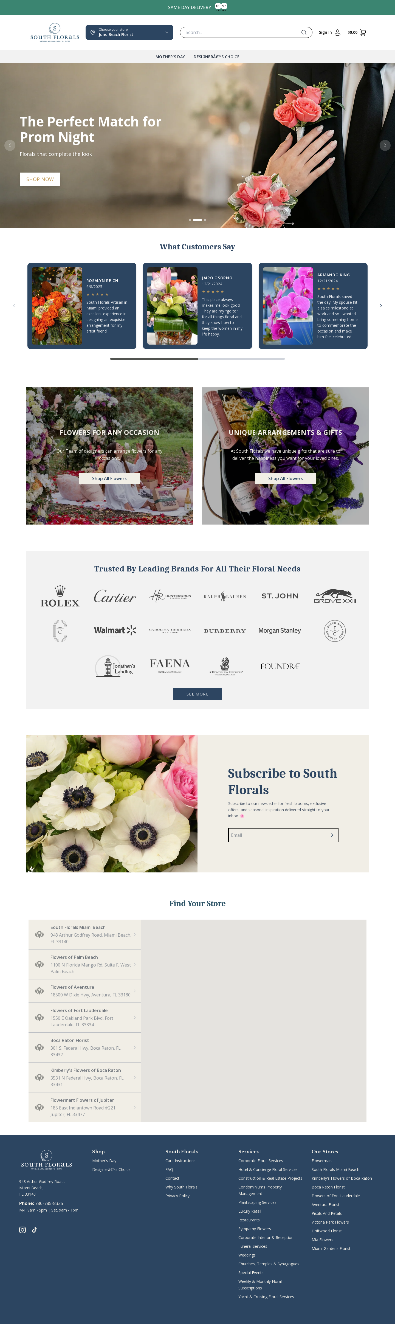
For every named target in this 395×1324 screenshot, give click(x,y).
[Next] (380, 305)
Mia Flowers (322, 1239)
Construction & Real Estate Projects (270, 1178)
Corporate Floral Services (260, 1160)
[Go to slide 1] (190, 220)
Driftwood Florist (327, 1230)
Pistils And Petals (327, 1213)
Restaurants (249, 1219)
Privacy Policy (177, 1195)
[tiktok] (34, 1230)
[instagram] (22, 1230)
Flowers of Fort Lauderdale (336, 1195)
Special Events (251, 1272)
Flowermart (322, 1160)
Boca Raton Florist (328, 1187)
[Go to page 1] (154, 359)
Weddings (247, 1255)
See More (197, 694)
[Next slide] (385, 145)
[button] (85, 935)
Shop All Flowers (109, 478)
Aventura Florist (326, 1204)
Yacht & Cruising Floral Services (266, 1296)
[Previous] (14, 305)
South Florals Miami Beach (335, 1169)
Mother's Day (170, 56)
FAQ (169, 1169)
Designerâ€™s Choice (216, 56)
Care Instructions (180, 1160)
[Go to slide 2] (197, 220)
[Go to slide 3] (205, 220)
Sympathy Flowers (254, 1228)
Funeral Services (252, 1246)
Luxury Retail (249, 1211)
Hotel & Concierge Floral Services (268, 1169)
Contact (172, 1178)
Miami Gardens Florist (331, 1248)
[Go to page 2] (241, 359)
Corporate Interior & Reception (266, 1237)
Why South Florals (181, 1187)
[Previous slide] (9, 145)
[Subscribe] (332, 835)
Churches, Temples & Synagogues (268, 1263)
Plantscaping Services (257, 1202)
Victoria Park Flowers (330, 1222)
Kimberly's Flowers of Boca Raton (342, 1178)
